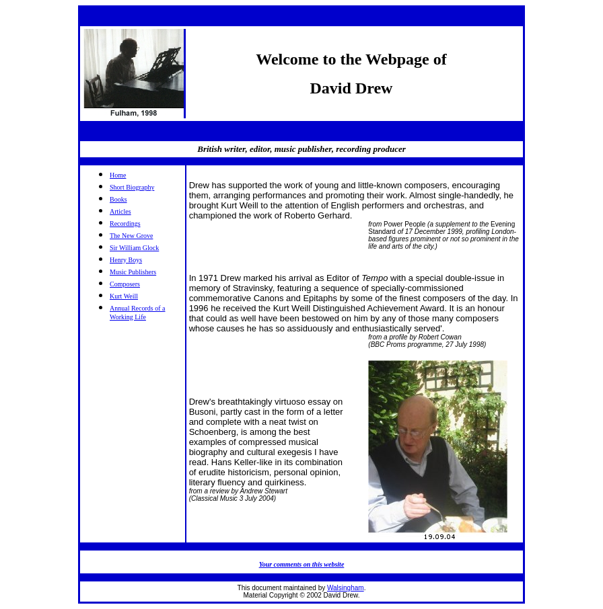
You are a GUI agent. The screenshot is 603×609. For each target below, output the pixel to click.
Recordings (125, 223)
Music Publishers (133, 272)
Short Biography (132, 187)
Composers (125, 284)
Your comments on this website (302, 564)
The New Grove (131, 235)
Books (118, 199)
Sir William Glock (134, 247)
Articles (120, 211)
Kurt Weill (124, 296)
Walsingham (345, 588)
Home (118, 175)
